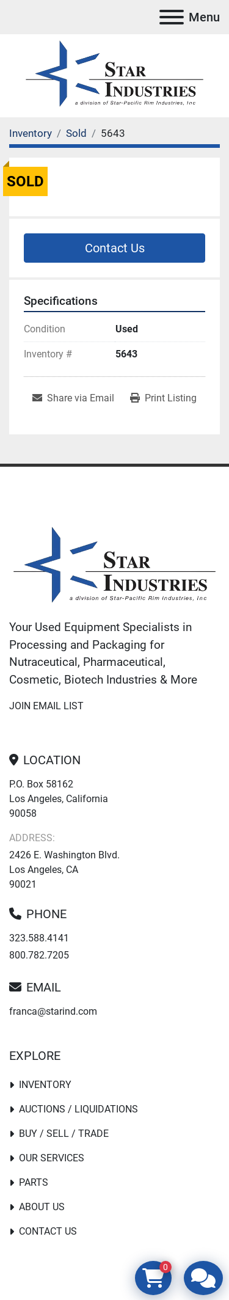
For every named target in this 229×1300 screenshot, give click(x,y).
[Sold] (76, 133)
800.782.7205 (39, 955)
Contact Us (115, 248)
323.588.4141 (39, 938)
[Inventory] (30, 133)
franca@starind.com (53, 1011)
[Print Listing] (163, 398)
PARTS (33, 1182)
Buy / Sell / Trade (64, 1133)
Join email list (46, 706)
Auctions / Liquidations (78, 1109)
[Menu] (171, 17)
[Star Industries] (114, 566)
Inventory (45, 1084)
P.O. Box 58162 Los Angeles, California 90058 (58, 798)
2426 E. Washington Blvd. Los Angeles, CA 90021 (64, 869)
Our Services (51, 1158)
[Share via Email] (73, 398)
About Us (42, 1207)
